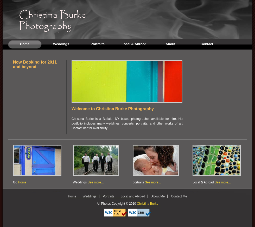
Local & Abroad (134, 44)
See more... (95, 182)
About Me (158, 196)
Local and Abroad (133, 196)
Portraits (97, 44)
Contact (207, 44)
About (170, 44)
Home (18, 44)
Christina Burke (147, 203)
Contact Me (179, 196)
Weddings (61, 44)
